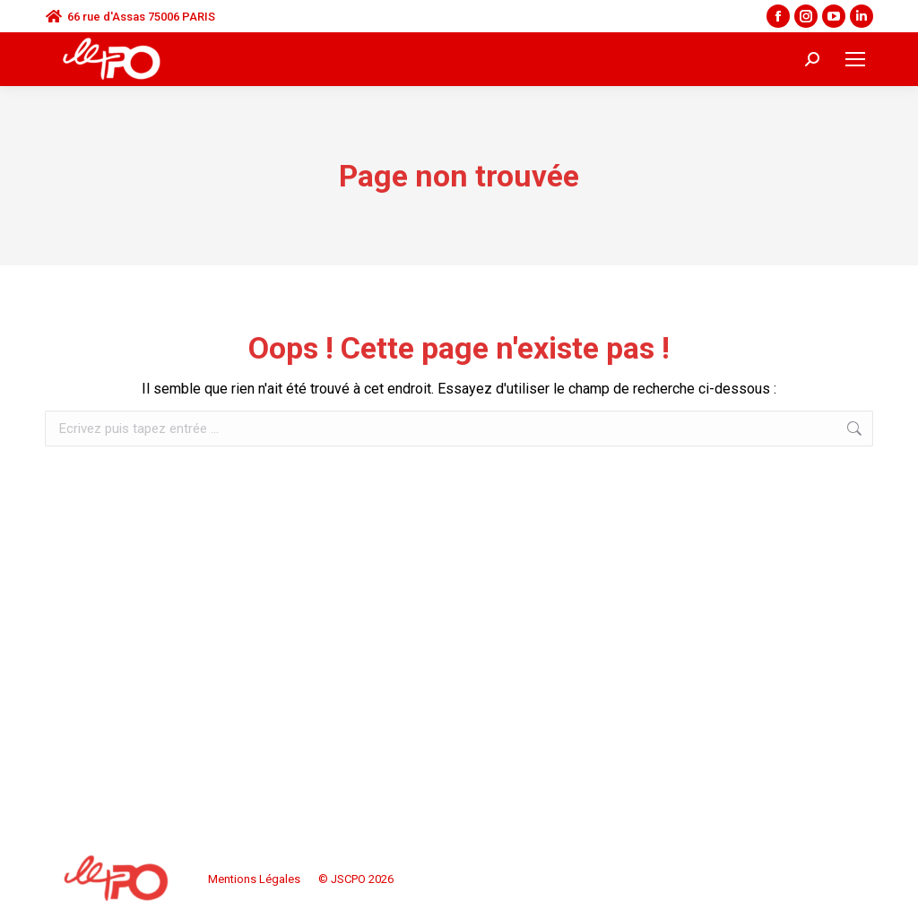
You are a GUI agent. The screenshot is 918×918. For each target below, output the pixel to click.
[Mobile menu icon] (855, 59)
